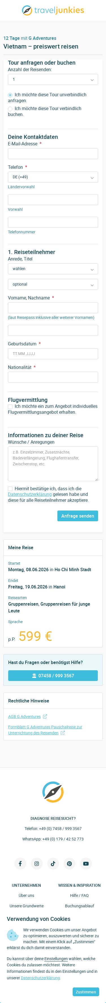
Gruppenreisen (23, 604)
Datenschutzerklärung (30, 494)
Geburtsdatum (24, 344)
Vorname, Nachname (31, 298)
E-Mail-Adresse (25, 144)
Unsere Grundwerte (27, 905)
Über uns (26, 895)
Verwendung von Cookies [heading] (38, 919)
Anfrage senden (77, 516)
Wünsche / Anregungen (31, 442)
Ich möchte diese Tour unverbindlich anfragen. (47, 98)
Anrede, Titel (20, 259)
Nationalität (22, 367)
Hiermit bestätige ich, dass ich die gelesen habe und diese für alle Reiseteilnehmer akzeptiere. (48, 494)
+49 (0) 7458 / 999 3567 (60, 828)
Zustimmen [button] (86, 992)
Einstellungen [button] (56, 958)
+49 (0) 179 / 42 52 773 (63, 839)
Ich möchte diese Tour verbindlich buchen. (44, 111)
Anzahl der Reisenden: (30, 69)
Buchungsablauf (79, 905)
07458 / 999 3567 (53, 676)
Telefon (17, 167)
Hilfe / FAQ (79, 895)
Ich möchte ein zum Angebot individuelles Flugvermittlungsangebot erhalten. (53, 409)
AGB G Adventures (27, 716)
